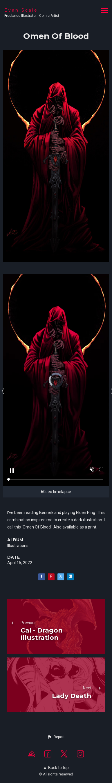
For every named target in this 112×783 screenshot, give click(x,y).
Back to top (56, 767)
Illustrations (17, 545)
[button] (56, 736)
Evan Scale (21, 10)
